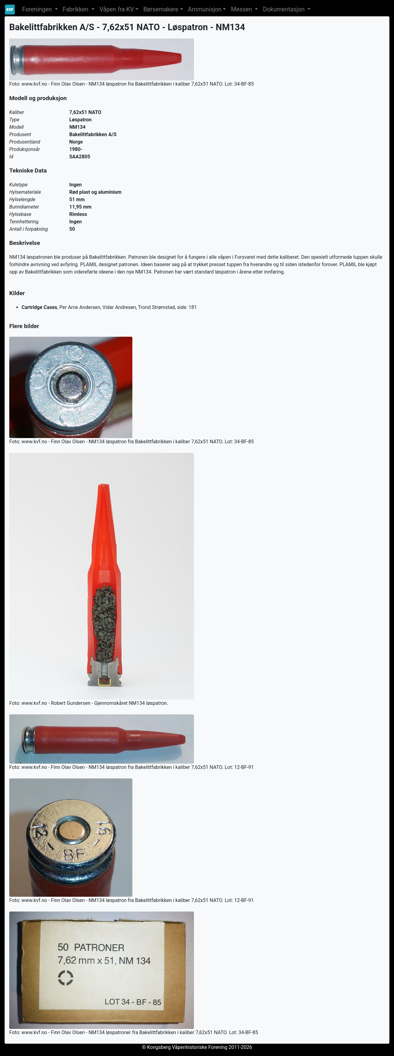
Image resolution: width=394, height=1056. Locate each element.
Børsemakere (161, 9)
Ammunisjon (205, 9)
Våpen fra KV (116, 9)
